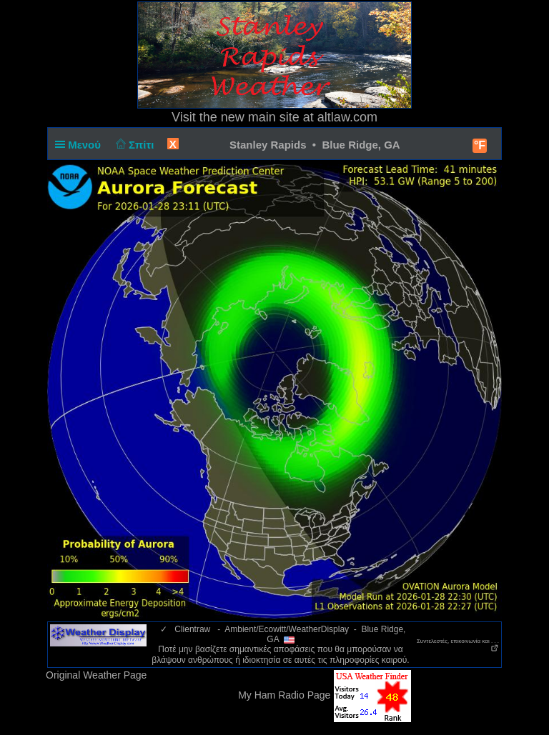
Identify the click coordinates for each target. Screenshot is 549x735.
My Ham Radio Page (284, 695)
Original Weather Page (96, 675)
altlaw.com (347, 117)
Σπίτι (133, 145)
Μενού (81, 145)
